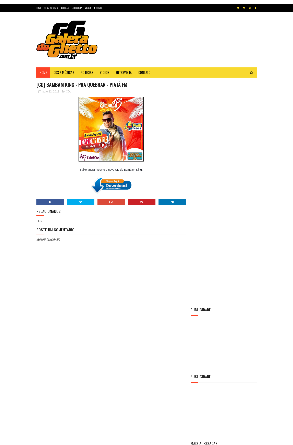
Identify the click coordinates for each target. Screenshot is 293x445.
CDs (68, 91)
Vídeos (197, 335)
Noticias (65, 7)
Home (38, 7)
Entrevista (77, 7)
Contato (98, 7)
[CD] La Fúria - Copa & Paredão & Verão (229, 249)
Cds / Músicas (51, 7)
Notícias (198, 328)
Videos (88, 7)
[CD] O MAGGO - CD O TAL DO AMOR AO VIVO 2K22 (233, 267)
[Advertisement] (183, 43)
